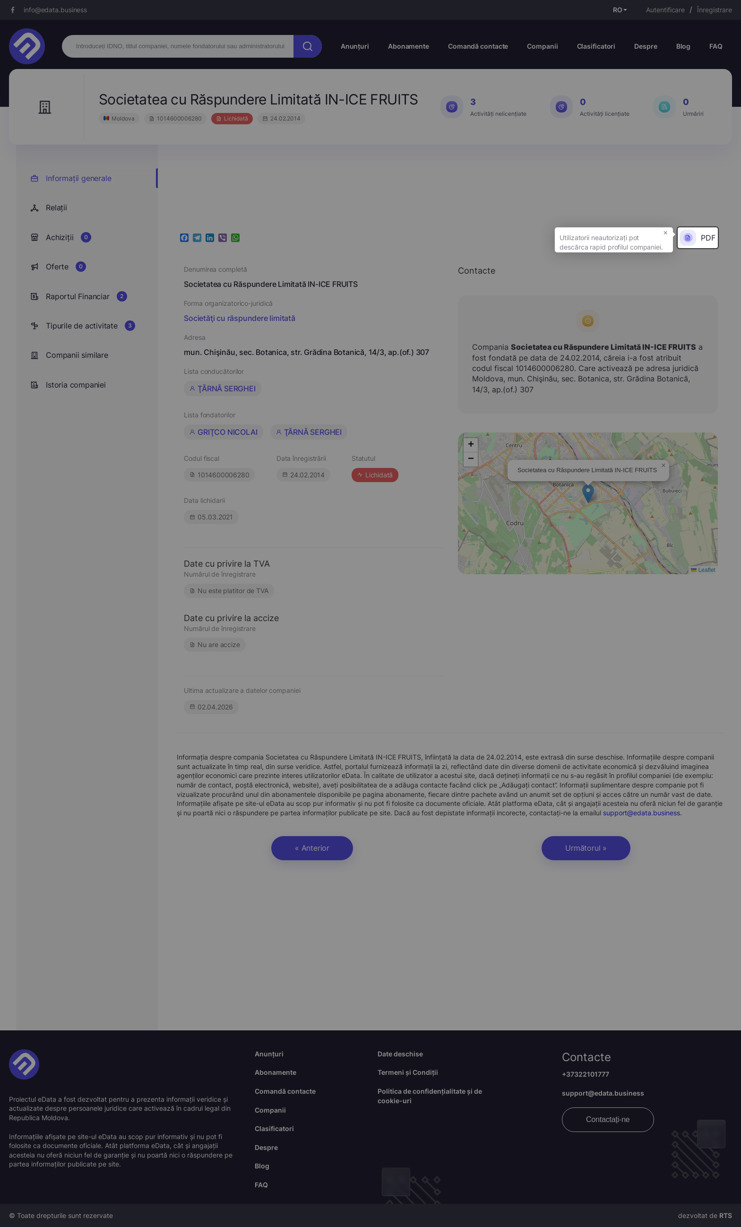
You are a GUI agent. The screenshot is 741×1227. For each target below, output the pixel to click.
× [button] (665, 232)
